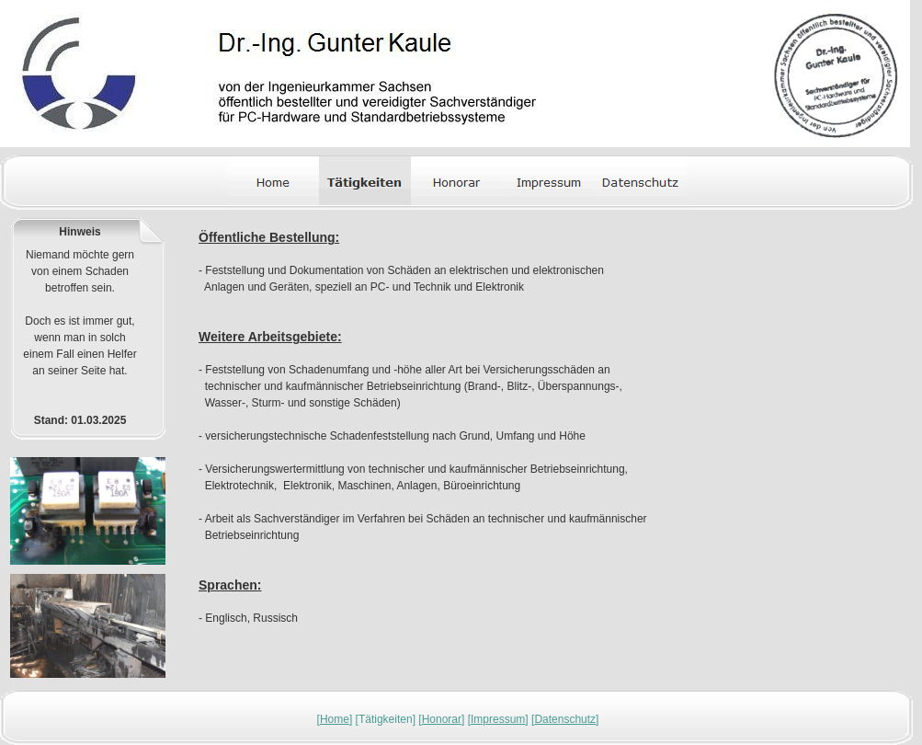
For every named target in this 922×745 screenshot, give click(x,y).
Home (334, 719)
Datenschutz (565, 719)
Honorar (441, 719)
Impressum (498, 719)
